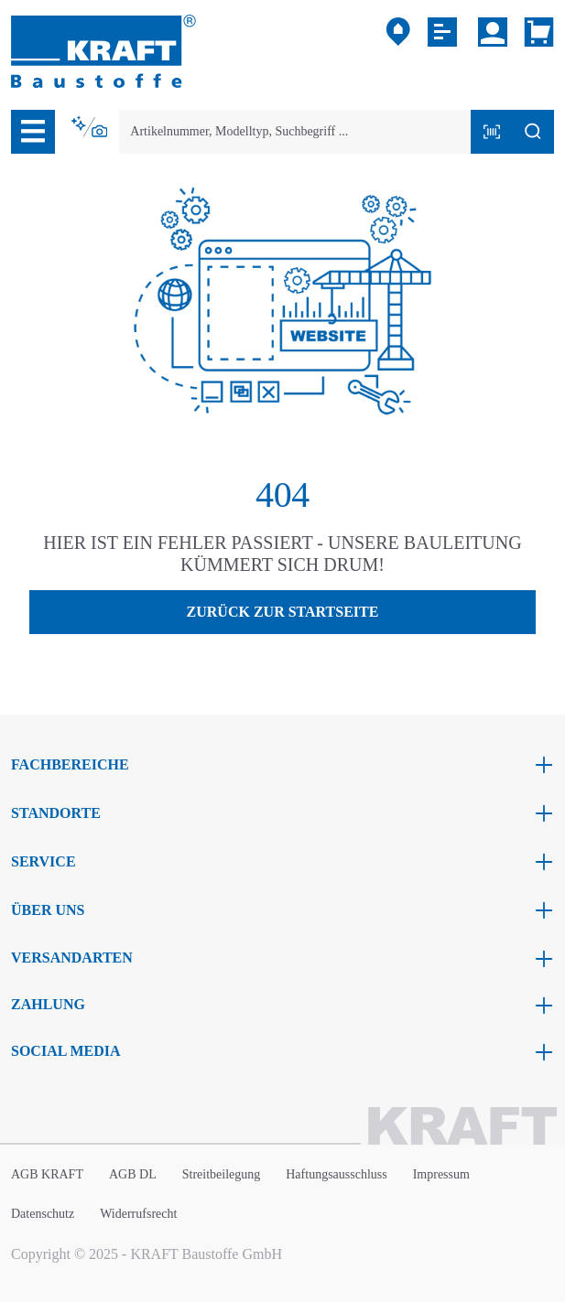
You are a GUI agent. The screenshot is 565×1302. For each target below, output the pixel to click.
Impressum (441, 1174)
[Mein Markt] (398, 32)
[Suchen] (533, 132)
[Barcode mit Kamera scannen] (492, 132)
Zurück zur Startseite (283, 611)
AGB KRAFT (47, 1174)
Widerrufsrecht (138, 1214)
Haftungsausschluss (336, 1174)
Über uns (47, 910)
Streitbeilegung (221, 1174)
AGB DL (133, 1174)
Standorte (56, 813)
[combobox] (295, 132)
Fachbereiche (70, 764)
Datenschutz (42, 1214)
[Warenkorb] (535, 32)
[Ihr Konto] (493, 32)
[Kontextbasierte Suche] (90, 127)
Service (43, 861)
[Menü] (33, 132)
